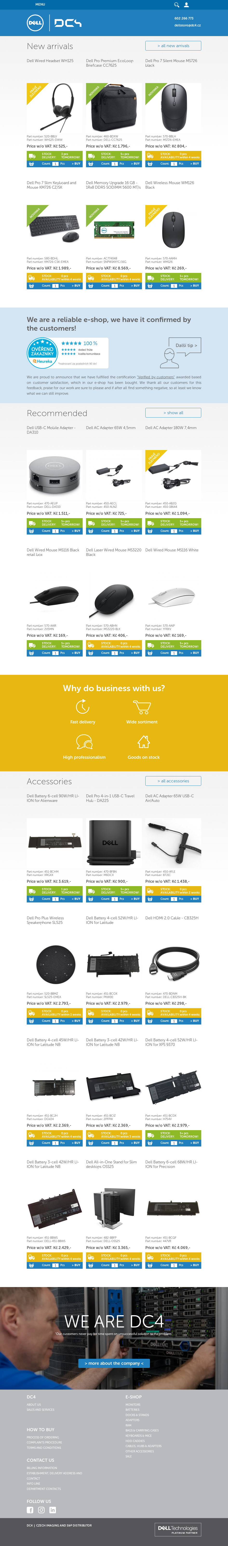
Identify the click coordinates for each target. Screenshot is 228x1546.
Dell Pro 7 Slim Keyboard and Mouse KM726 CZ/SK (51, 185)
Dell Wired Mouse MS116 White (172, 550)
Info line (33, 1483)
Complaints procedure (44, 1442)
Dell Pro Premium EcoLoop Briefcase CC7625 (109, 63)
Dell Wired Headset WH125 (50, 60)
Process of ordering (43, 1437)
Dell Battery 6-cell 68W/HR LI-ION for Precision (171, 1164)
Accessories (49, 781)
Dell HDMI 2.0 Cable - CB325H (172, 918)
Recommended (57, 413)
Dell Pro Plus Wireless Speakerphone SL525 (45, 920)
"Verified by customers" (156, 377)
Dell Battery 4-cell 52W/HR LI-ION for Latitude (112, 920)
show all (175, 412)
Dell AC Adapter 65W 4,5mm (111, 427)
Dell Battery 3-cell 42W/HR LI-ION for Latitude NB (112, 1042)
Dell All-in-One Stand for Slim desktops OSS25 (111, 1164)
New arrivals (50, 46)
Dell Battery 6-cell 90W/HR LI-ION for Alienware (53, 798)
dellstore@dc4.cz (187, 25)
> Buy (76, 163)
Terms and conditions (44, 1447)
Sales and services (40, 1409)
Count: (46, 163)
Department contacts (44, 1489)
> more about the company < (114, 1363)
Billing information (42, 1468)
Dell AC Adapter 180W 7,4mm (171, 427)
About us (34, 1404)
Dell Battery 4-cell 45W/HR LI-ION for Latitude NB (53, 1042)
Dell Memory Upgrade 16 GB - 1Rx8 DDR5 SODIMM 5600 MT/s (113, 185)
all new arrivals (175, 45)
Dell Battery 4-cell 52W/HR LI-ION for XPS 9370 (171, 1042)
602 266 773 (184, 18)
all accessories (175, 781)
